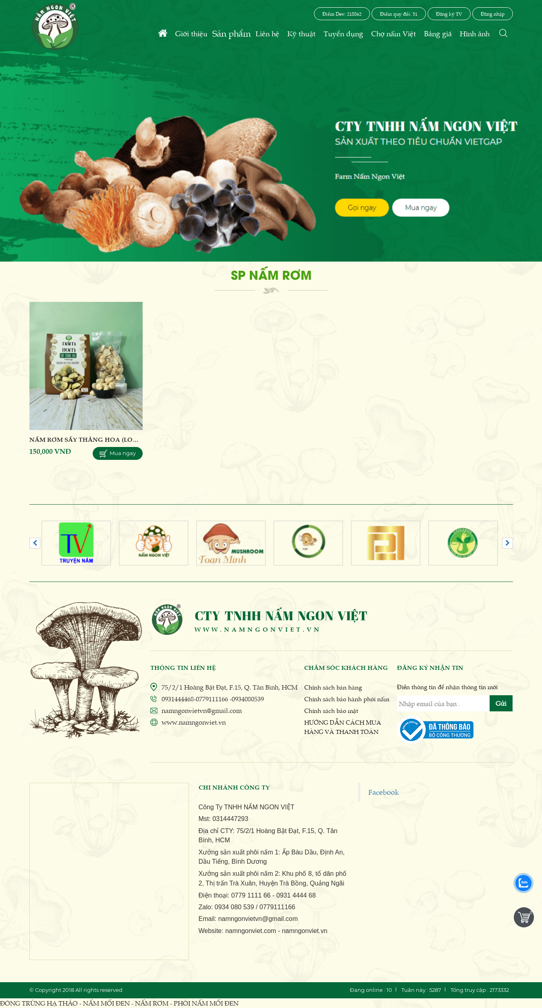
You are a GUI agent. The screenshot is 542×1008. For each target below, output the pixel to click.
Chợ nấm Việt (393, 33)
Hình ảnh (475, 33)
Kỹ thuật (301, 33)
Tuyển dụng (343, 33)
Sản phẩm (231, 33)
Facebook (383, 792)
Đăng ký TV (449, 13)
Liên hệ (267, 33)
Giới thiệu (191, 33)
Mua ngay (118, 453)
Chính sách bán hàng (333, 687)
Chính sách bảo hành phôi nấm (346, 698)
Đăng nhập (493, 13)
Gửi (501, 703)
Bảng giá (438, 33)
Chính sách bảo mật (331, 710)
